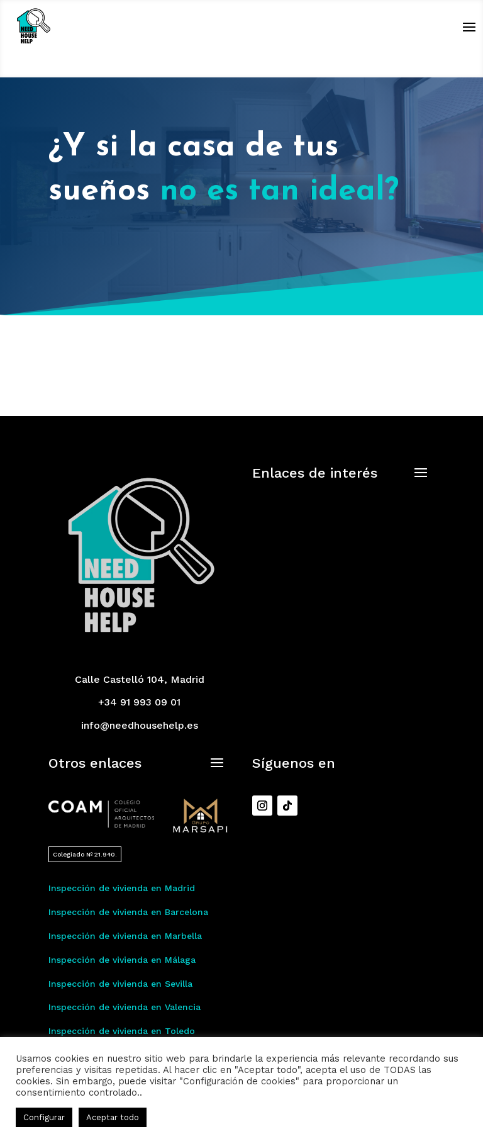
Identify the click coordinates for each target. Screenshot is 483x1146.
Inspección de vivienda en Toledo (121, 1031)
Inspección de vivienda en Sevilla (120, 984)
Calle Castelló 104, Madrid (139, 679)
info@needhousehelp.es (139, 725)
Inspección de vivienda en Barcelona (128, 912)
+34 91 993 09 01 (139, 702)
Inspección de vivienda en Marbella (125, 936)
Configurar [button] (44, 1117)
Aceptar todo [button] (112, 1117)
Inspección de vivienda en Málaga (122, 960)
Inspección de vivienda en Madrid (121, 888)
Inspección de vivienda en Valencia (124, 1007)
